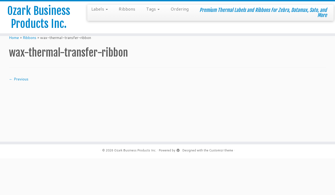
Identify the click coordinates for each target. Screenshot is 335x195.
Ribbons (127, 9)
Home (14, 37)
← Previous (18, 79)
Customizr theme (221, 150)
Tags (153, 9)
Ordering (179, 9)
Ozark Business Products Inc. (38, 17)
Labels (99, 9)
